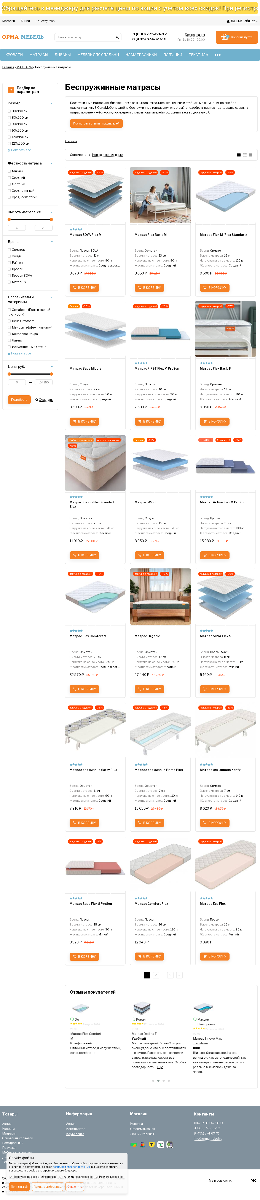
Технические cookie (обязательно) (33, 1177)
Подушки (9, 1147)
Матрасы (9, 1133)
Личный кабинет (142, 1134)
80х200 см (20, 117)
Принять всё (19, 1186)
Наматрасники (12, 1143)
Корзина (136, 1123)
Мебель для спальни (17, 1152)
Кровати (8, 1128)
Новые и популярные (107, 154)
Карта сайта (75, 1134)
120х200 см (20, 143)
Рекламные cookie (109, 1177)
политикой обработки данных (71, 1166)
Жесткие (71, 141)
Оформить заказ (142, 1129)
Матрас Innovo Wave (149, 1038)
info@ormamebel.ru (208, 1138)
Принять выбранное (47, 1186)
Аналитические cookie (76, 1177)
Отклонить (74, 1186)
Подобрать (19, 399)
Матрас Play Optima (86, 1032)
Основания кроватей (17, 1138)
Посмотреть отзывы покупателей (96, 123)
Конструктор (75, 1129)
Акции (6, 1124)
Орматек (18, 249)
